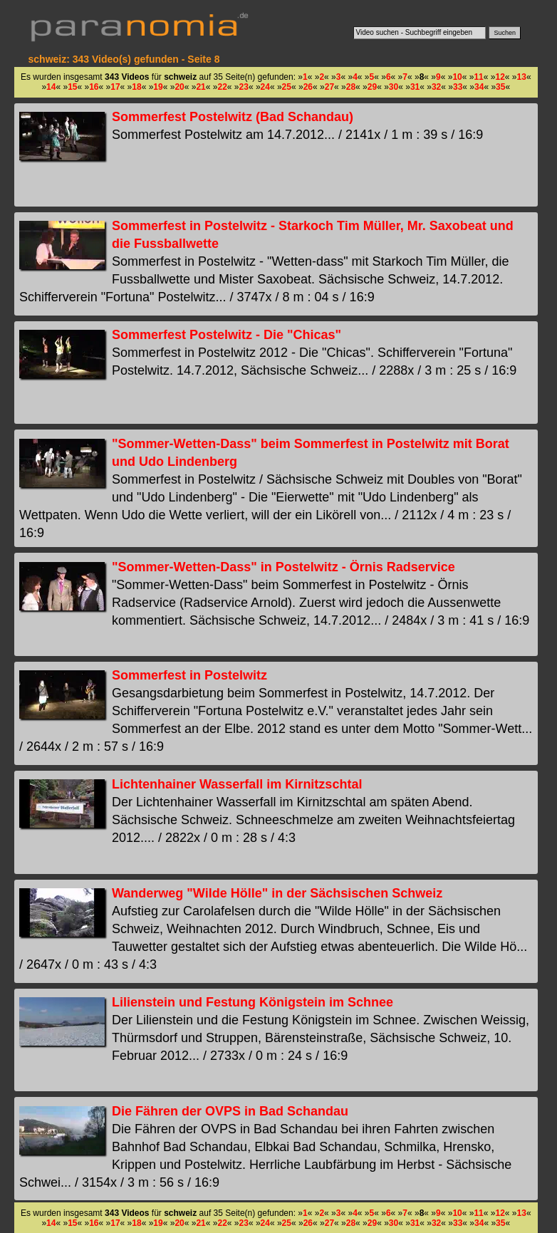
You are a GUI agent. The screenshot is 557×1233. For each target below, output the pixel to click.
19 (157, 87)
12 (499, 77)
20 (179, 87)
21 (200, 87)
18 (136, 87)
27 (329, 87)
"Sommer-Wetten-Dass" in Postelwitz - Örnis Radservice (283, 567)
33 (457, 87)
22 (222, 87)
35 (500, 87)
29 (372, 87)
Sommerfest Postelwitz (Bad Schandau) (232, 117)
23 (244, 87)
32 (436, 87)
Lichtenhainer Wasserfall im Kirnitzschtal (237, 784)
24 (265, 87)
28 (350, 87)
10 (457, 77)
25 (286, 87)
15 (72, 87)
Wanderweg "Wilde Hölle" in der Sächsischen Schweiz (277, 893)
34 (479, 87)
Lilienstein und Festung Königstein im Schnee (252, 1002)
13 (521, 77)
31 (415, 87)
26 (308, 87)
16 (93, 87)
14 (51, 87)
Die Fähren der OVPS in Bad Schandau (230, 1111)
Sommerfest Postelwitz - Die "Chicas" (226, 335)
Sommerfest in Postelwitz (189, 675)
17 (115, 87)
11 (478, 77)
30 (393, 87)
